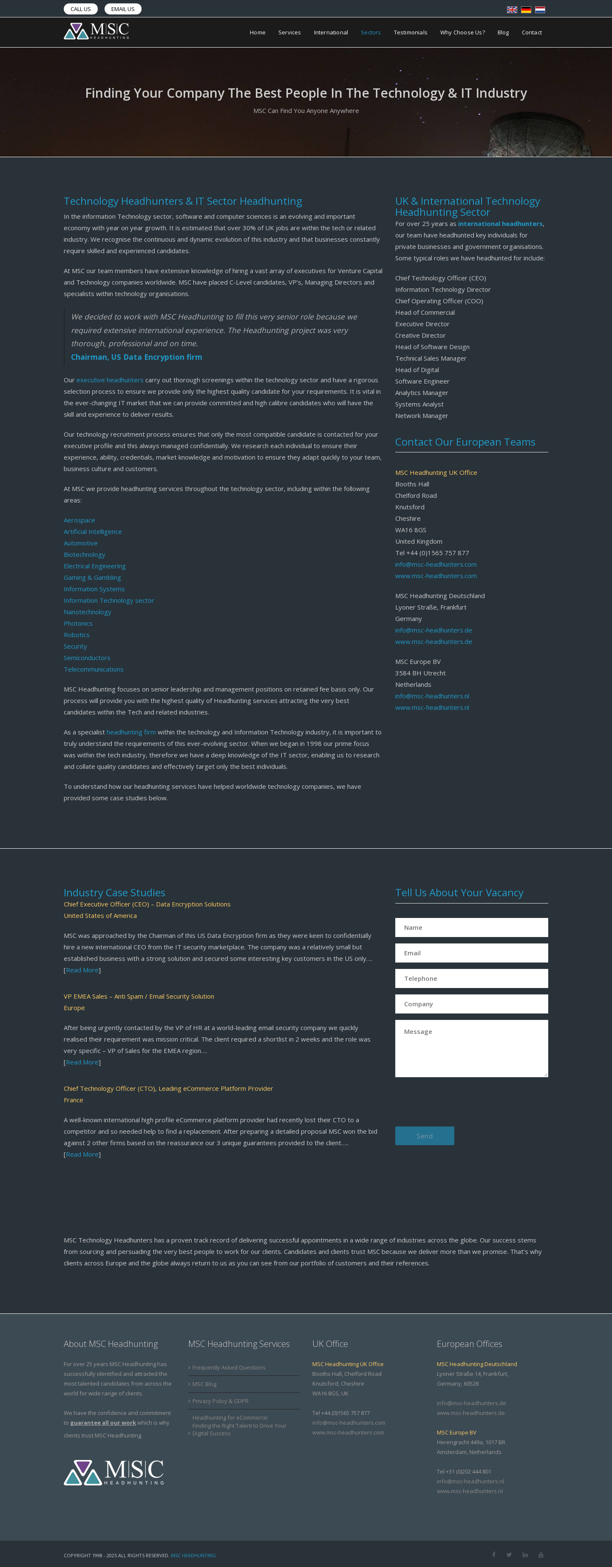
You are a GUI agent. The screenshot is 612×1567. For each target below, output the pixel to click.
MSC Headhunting (193, 1555)
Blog (503, 32)
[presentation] (459, 1103)
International (331, 32)
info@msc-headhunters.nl (432, 696)
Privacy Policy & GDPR (221, 1401)
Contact (532, 32)
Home (258, 32)
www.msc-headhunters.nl (432, 707)
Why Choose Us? (462, 32)
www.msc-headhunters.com (436, 575)
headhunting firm (131, 732)
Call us (81, 9)
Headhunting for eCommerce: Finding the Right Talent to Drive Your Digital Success (239, 1425)
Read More (82, 970)
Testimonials (411, 32)
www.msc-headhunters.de (433, 641)
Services (289, 32)
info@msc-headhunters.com (436, 564)
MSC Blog (204, 1384)
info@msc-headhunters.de (433, 630)
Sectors (371, 32)
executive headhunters (110, 380)
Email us (123, 9)
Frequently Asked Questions (229, 1367)
